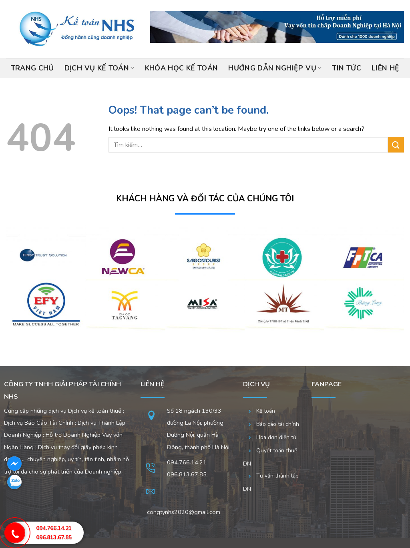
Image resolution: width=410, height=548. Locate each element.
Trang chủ (32, 68)
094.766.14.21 (187, 462)
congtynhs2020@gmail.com (183, 512)
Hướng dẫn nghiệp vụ (275, 68)
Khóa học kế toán (181, 68)
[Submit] (396, 145)
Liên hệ (385, 68)
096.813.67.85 (54, 537)
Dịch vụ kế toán (99, 68)
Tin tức (346, 68)
